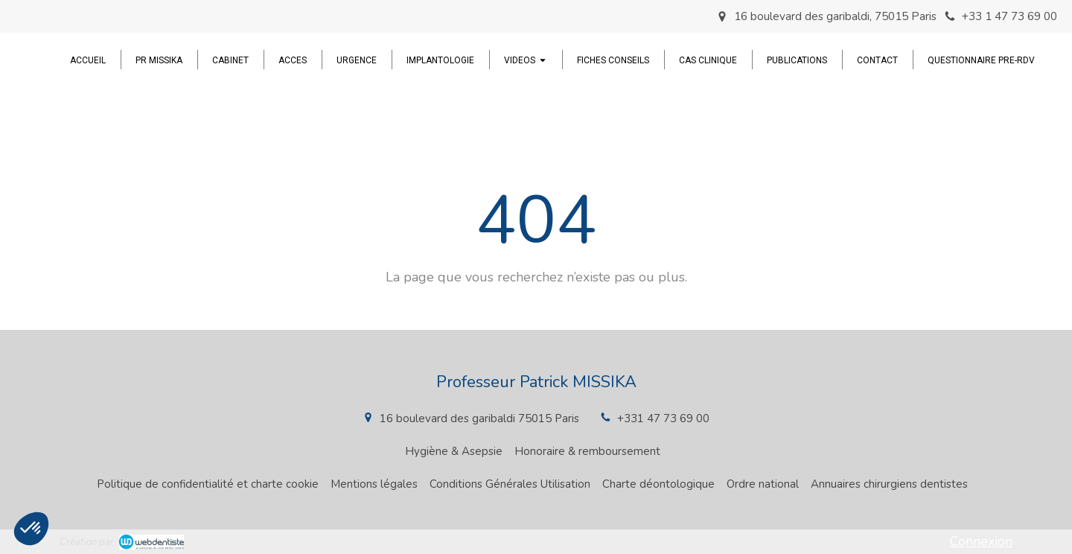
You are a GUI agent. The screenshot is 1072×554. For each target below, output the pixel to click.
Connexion (981, 541)
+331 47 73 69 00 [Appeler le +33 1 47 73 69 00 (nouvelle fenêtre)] (663, 418)
